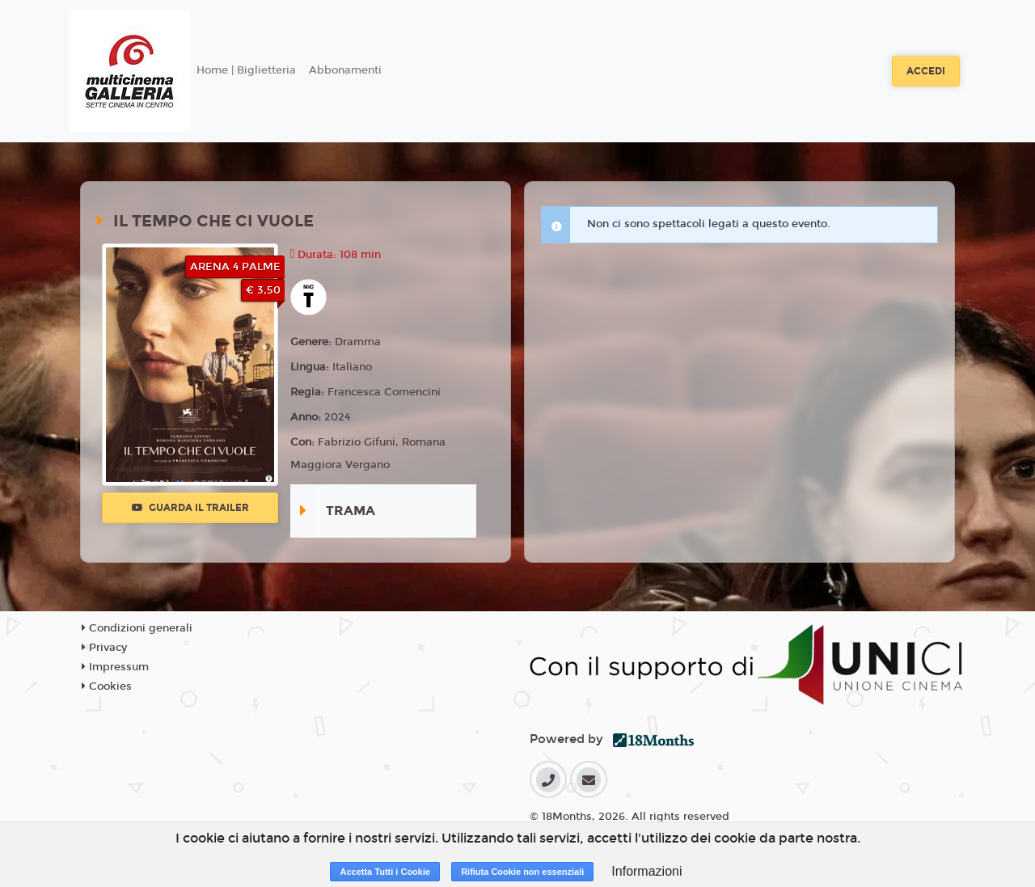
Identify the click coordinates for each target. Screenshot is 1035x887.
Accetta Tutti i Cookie (385, 871)
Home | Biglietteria (246, 70)
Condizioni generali (137, 628)
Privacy (104, 647)
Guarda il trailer (190, 507)
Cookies (107, 686)
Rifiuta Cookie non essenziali (522, 871)
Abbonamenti (345, 70)
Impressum (115, 667)
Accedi (925, 71)
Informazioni (646, 871)
